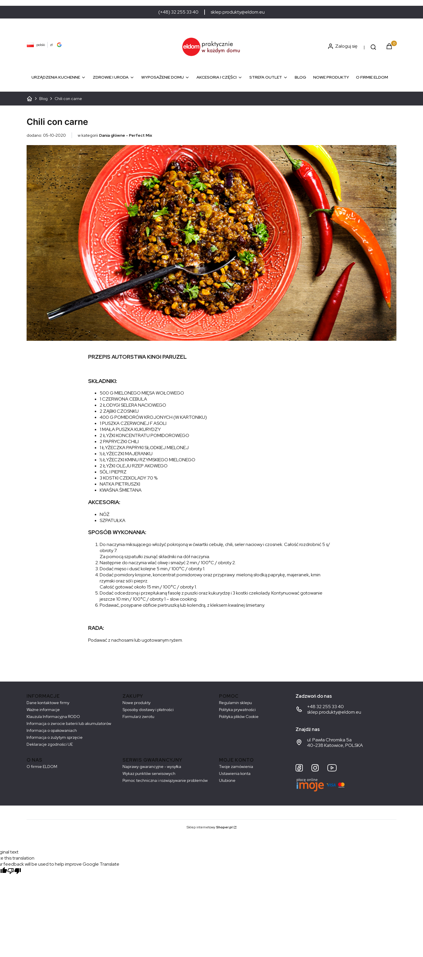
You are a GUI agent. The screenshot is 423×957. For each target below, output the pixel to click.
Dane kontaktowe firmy (48, 702)
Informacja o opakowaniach (52, 730)
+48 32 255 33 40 (325, 706)
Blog (43, 98)
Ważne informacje (43, 709)
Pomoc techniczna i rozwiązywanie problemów (165, 780)
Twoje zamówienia (236, 766)
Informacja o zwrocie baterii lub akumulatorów (69, 723)
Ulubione (227, 780)
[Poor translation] (14, 871)
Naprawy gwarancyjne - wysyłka (152, 766)
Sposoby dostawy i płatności (148, 709)
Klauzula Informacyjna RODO (53, 716)
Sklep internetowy (210, 827)
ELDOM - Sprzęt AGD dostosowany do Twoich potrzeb (29, 98)
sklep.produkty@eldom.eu (238, 12)
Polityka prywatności (237, 709)
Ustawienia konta (235, 773)
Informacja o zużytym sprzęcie (55, 737)
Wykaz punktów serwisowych (149, 773)
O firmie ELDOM (42, 766)
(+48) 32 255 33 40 (178, 12)
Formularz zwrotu (138, 716)
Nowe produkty (137, 702)
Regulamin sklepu (235, 702)
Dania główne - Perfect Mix (125, 135)
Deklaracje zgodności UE (50, 744)
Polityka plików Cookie (239, 716)
